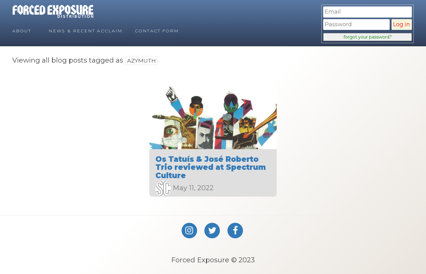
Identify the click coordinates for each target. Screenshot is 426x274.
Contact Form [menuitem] (157, 31)
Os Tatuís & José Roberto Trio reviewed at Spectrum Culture (210, 167)
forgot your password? (368, 37)
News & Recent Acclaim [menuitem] (86, 31)
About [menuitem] (21, 31)
